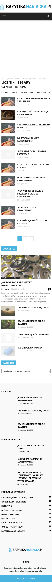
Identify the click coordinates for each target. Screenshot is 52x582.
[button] (48, 16)
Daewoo (14, 92)
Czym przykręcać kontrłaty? (33, 334)
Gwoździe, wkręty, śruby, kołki (17, 497)
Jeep (31, 92)
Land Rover (41, 92)
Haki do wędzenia (10, 514)
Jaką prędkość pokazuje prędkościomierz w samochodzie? (30, 193)
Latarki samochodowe (13, 531)
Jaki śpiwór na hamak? (29, 347)
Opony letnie (8, 518)
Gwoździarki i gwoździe (13, 502)
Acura (5, 92)
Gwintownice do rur (11, 278)
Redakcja (5, 289)
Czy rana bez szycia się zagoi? (33, 307)
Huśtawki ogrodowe (12, 510)
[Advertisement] (26, 47)
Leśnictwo (6, 506)
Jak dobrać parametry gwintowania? (16, 284)
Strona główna (7, 78)
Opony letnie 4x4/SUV (11, 527)
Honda (24, 92)
